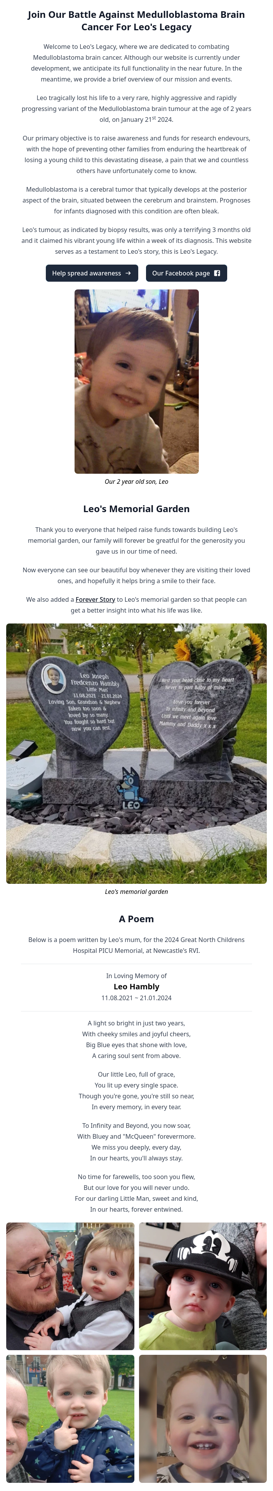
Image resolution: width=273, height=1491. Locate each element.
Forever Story (95, 599)
